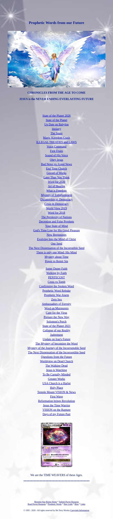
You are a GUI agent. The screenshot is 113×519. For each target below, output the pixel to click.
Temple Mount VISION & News (56, 392)
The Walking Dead (56, 365)
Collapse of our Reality (56, 330)
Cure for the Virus (56, 312)
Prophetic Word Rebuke (56, 290)
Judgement (56, 334)
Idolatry (56, 128)
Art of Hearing (56, 186)
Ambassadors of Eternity (56, 303)
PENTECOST (56, 277)
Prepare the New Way (56, 317)
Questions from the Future (56, 356)
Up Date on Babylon (56, 124)
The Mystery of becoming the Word (56, 343)
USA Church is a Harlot (56, 383)
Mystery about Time (56, 256)
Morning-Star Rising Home (45, 502)
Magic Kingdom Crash (56, 137)
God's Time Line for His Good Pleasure (56, 230)
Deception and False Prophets (56, 221)
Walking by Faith (56, 273)
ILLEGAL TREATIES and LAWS (56, 142)
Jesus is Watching (56, 370)
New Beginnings (56, 234)
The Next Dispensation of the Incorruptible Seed (56, 352)
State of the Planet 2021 (56, 326)
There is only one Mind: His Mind (56, 252)
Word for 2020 (56, 181)
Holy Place (56, 387)
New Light (68, 504)
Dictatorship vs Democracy (56, 199)
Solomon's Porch (56, 321)
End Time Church (56, 168)
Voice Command (56, 146)
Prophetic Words (55, 504)
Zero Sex (56, 299)
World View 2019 (56, 208)
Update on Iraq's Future (56, 339)
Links (83, 504)
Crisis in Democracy (56, 203)
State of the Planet (56, 120)
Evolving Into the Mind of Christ (56, 239)
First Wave (56, 396)
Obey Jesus (56, 159)
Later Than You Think (56, 177)
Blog (77, 504)
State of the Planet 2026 (56, 115)
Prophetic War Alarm (56, 295)
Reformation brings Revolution (56, 401)
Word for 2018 (56, 212)
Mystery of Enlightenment (56, 195)
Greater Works (56, 378)
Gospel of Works (57, 173)
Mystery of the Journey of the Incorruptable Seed (56, 348)
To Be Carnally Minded (56, 374)
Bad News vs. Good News (56, 164)
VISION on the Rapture (57, 409)
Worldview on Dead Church (56, 361)
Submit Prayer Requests (69, 502)
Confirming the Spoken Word (56, 286)
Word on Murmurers (56, 308)
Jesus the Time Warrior (56, 405)
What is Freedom (56, 190)
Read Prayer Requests (37, 504)
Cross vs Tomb (56, 281)
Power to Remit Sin (56, 261)
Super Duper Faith (56, 268)
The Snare (56, 133)
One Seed (56, 243)
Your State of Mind (56, 226)
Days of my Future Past (56, 414)
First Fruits (56, 151)
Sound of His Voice (56, 155)
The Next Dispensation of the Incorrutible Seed (56, 248)
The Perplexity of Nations (56, 217)
